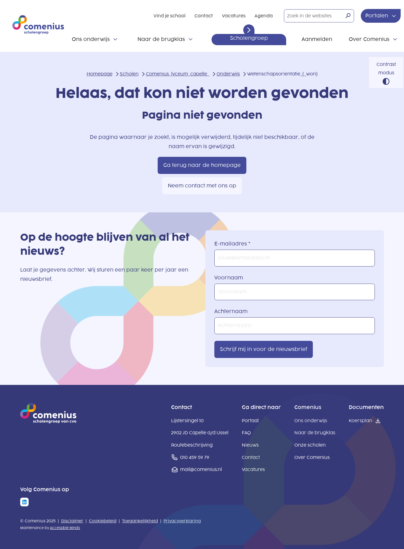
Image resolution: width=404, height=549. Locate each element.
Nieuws (250, 445)
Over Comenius (369, 39)
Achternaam (230, 311)
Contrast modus (386, 68)
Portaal (250, 420)
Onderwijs (228, 74)
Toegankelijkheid (140, 521)
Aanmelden (317, 39)
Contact (203, 16)
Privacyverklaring (182, 521)
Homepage (100, 74)
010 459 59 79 (194, 457)
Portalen (377, 16)
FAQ (246, 432)
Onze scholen (310, 445)
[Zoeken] (348, 15)
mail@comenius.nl (201, 469)
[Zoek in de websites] (319, 16)
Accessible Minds (65, 528)
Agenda (263, 16)
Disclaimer (72, 521)
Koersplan (360, 420)
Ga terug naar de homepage (202, 165)
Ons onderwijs (91, 39)
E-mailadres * (232, 244)
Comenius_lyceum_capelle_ (177, 74)
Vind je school (169, 16)
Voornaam (228, 278)
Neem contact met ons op (202, 186)
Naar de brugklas (161, 39)
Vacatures (233, 16)
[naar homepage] (48, 422)
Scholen (129, 74)
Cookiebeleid (102, 521)
